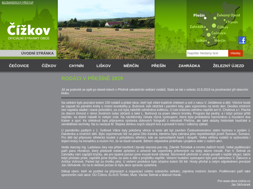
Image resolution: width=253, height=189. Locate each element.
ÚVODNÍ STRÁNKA (37, 53)
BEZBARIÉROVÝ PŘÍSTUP (17, 2)
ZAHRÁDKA (189, 66)
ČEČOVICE (19, 66)
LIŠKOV (104, 66)
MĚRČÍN (131, 66)
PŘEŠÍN (159, 66)
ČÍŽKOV (49, 66)
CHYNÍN (76, 66)
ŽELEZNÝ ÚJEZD (228, 66)
